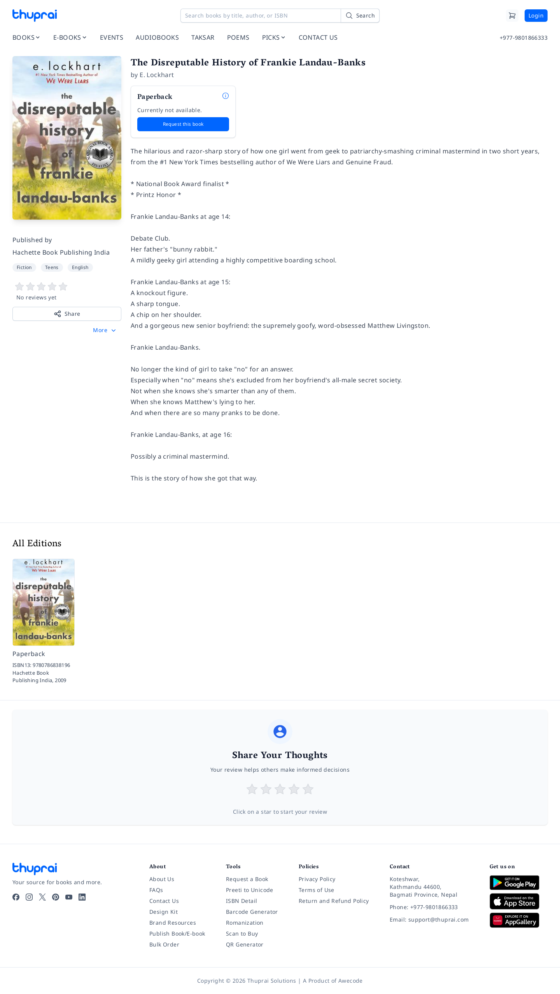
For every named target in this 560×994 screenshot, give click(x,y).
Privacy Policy (317, 879)
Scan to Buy (242, 933)
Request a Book (247, 879)
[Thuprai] (34, 15)
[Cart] (512, 15)
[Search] (360, 16)
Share (67, 314)
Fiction (24, 267)
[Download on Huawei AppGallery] (519, 920)
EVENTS (111, 37)
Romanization (245, 922)
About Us (161, 879)
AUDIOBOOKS (157, 37)
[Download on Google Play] (519, 882)
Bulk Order (164, 944)
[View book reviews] (66, 292)
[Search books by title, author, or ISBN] (280, 16)
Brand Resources (172, 922)
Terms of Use (316, 890)
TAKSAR (202, 37)
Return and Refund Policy (334, 900)
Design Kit (163, 911)
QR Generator (245, 944)
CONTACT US (318, 37)
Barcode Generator (252, 911)
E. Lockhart (157, 74)
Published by (32, 240)
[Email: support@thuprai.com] (433, 920)
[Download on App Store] (519, 901)
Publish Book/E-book (177, 933)
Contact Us (164, 900)
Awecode (350, 980)
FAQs (156, 890)
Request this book (183, 124)
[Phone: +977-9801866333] (433, 907)
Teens (52, 267)
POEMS (238, 37)
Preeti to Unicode (249, 890)
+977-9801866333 (524, 37)
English (80, 267)
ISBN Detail (241, 900)
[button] (105, 330)
